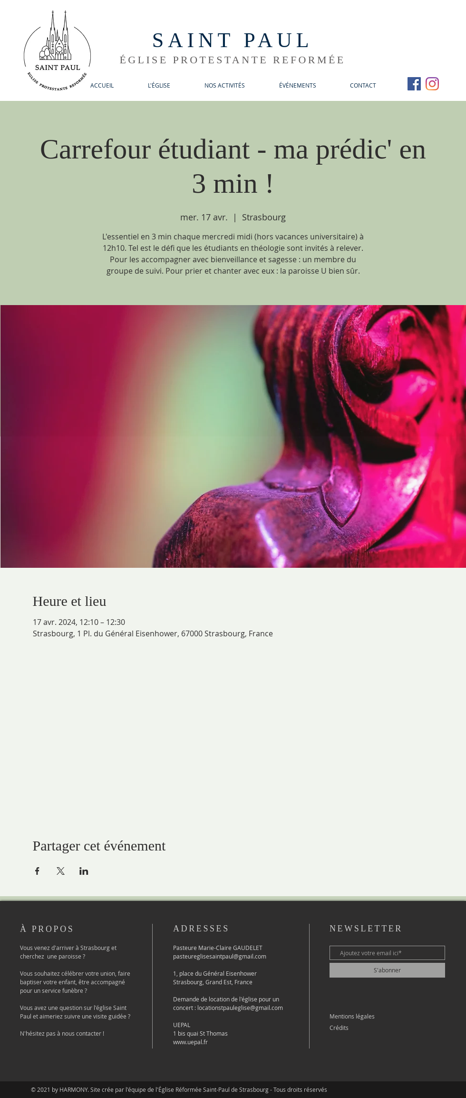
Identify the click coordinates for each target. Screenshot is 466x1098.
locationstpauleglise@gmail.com (240, 1007)
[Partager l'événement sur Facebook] (37, 871)
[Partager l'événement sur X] (60, 871)
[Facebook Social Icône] (414, 83)
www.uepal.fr (190, 1042)
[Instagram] (432, 83)
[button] (159, 85)
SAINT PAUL (232, 40)
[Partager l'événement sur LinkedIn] (83, 871)
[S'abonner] (387, 970)
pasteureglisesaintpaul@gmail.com (219, 956)
